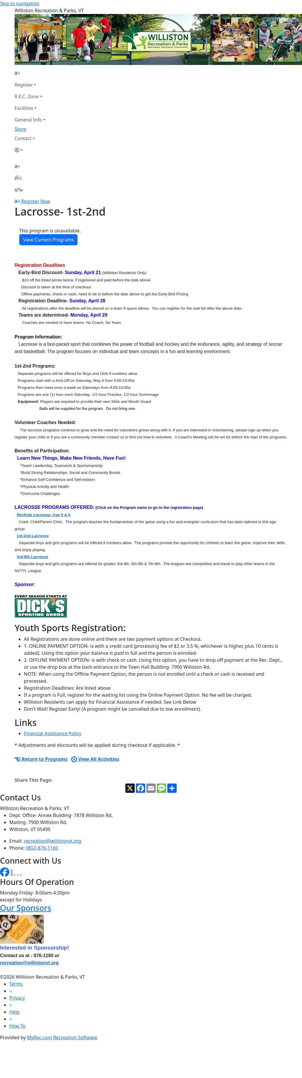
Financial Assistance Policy (52, 733)
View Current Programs (48, 240)
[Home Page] (30, 73)
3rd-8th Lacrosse (32, 557)
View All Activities (95, 759)
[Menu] (19, 189)
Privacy (17, 998)
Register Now (35, 201)
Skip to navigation (19, 3)
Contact (23, 138)
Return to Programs (41, 759)
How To (17, 1026)
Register (24, 85)
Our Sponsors (25, 907)
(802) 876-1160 (42, 848)
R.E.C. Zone (27, 96)
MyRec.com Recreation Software (62, 1037)
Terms (16, 984)
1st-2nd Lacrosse (33, 536)
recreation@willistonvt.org (52, 841)
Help (14, 1012)
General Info (28, 120)
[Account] (30, 150)
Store (20, 129)
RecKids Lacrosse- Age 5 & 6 (43, 515)
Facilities (24, 108)
